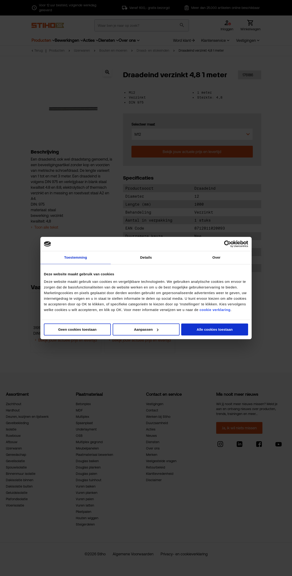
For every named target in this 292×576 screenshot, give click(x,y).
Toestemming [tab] (75, 257)
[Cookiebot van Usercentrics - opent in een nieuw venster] (227, 243)
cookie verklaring (215, 310)
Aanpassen (146, 329)
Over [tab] (216, 257)
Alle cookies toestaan (215, 329)
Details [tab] (146, 257)
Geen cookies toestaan (77, 329)
